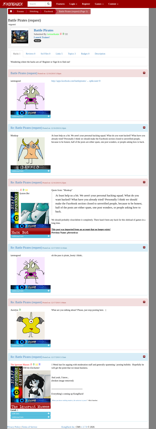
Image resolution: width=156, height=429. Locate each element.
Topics (72, 54)
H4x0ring (34, 11)
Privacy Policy (13, 427)
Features (60, 4)
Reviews (30, 54)
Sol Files (45, 54)
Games (99, 4)
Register (86, 4)
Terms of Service (29, 427)
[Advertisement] (116, 13)
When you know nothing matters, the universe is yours (69, 400)
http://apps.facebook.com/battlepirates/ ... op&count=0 (75, 81)
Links (59, 54)
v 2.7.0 (84, 427)
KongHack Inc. (68, 427)
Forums (20, 11)
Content (113, 4)
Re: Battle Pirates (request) (26, 127)
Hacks (17, 54)
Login (73, 4)
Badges (85, 54)
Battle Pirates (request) (24, 73)
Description (100, 54)
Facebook (48, 11)
